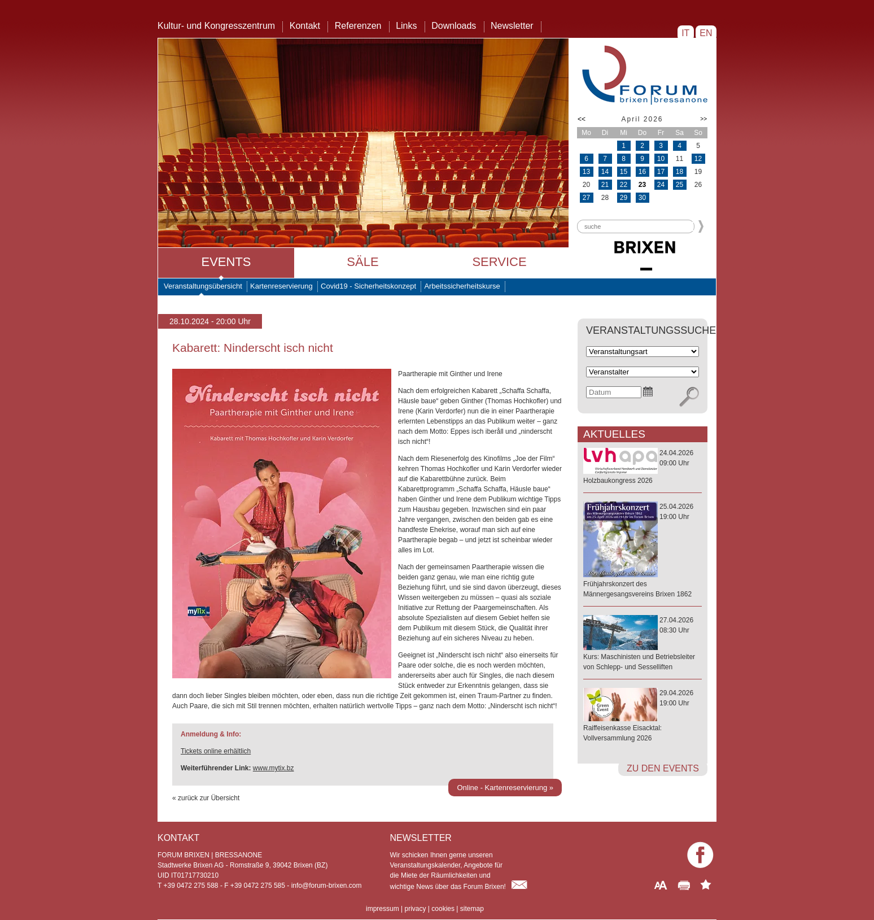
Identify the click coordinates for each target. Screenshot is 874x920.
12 (698, 159)
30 (642, 198)
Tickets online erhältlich (216, 751)
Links (406, 25)
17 (661, 172)
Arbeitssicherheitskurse (462, 286)
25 (679, 185)
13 (586, 172)
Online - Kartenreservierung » (505, 787)
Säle (362, 262)
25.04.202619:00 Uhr (642, 551)
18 (679, 172)
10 (661, 159)
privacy (415, 909)
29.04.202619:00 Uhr (642, 716)
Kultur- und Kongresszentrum (216, 25)
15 (623, 172)
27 (586, 198)
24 (661, 185)
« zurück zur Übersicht (205, 798)
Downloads (453, 25)
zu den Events (663, 768)
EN (706, 33)
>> (703, 119)
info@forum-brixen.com (326, 886)
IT (685, 33)
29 (623, 198)
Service (499, 262)
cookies (443, 909)
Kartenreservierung (281, 286)
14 (605, 172)
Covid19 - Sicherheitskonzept (368, 286)
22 (623, 185)
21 (605, 185)
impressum (382, 909)
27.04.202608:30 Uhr (642, 644)
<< (581, 119)
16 (642, 172)
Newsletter (512, 25)
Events (226, 262)
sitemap (472, 909)
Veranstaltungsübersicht (203, 286)
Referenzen (358, 25)
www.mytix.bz (273, 768)
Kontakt (305, 25)
